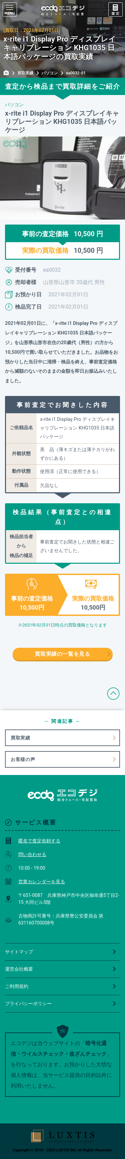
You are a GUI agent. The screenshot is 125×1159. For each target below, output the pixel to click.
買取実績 (20, 737)
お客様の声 (23, 759)
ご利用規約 (61, 986)
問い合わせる (25, 854)
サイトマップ (61, 951)
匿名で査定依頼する (32, 840)
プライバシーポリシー (61, 1003)
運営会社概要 (61, 969)
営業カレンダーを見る (35, 881)
